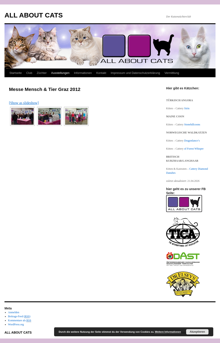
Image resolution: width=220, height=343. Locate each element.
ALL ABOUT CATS (33, 15)
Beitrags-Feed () (19, 316)
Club (29, 73)
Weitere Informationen (168, 331)
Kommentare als (19, 320)
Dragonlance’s (192, 140)
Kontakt (101, 73)
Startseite (15, 73)
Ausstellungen (60, 73)
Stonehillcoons (192, 124)
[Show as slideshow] (24, 103)
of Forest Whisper (193, 148)
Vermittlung (172, 73)
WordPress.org (16, 324)
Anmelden (13, 312)
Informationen (83, 73)
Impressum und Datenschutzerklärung (135, 73)
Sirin (186, 108)
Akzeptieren (197, 331)
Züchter (42, 73)
